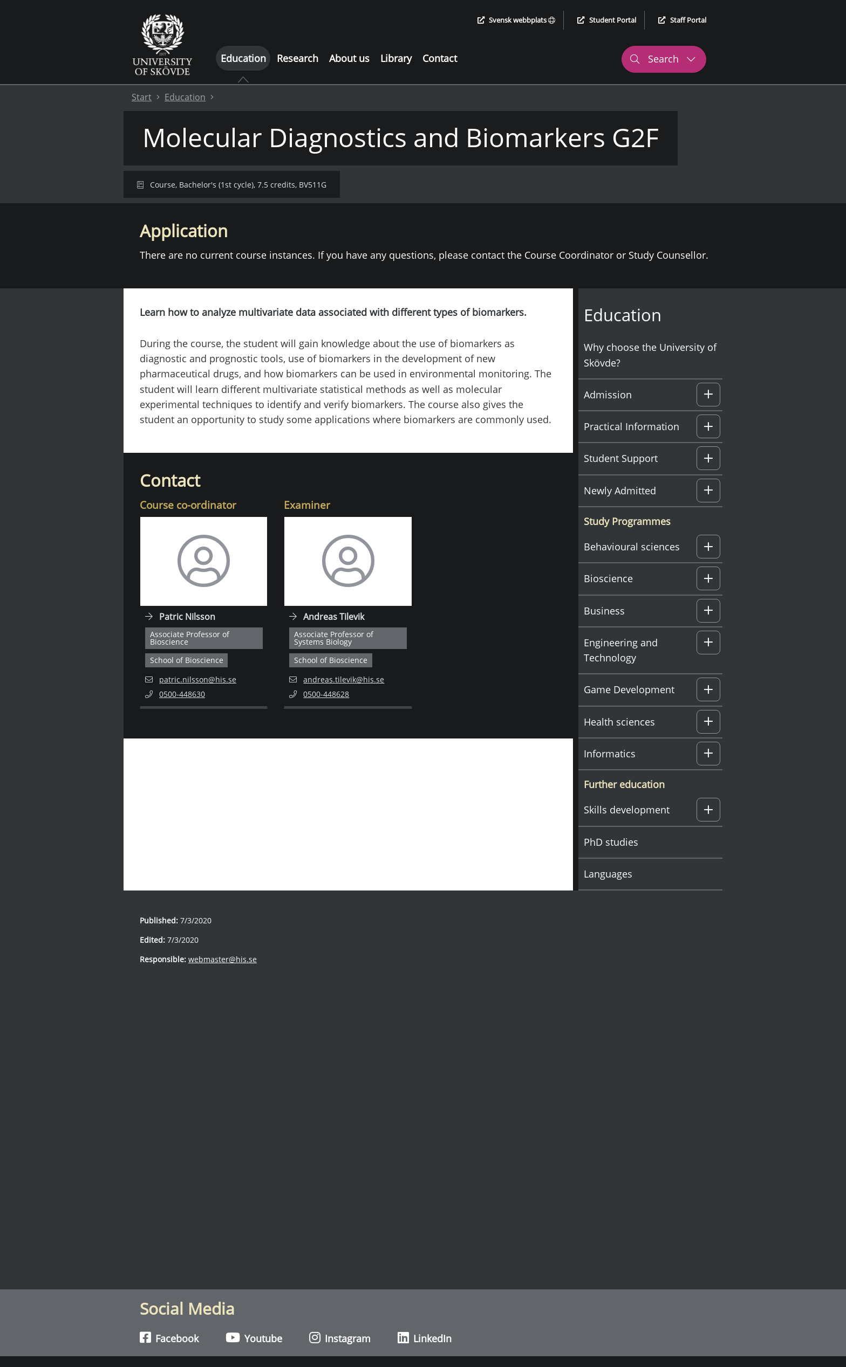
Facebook (169, 1338)
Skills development (627, 809)
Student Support (621, 458)
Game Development (629, 689)
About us (349, 58)
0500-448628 (331, 693)
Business (604, 610)
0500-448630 (187, 693)
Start (142, 97)
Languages (608, 873)
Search (662, 58)
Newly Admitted (620, 490)
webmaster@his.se (222, 959)
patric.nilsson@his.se (190, 679)
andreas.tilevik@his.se (336, 679)
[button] (708, 394)
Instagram (340, 1338)
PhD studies (611, 842)
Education (243, 58)
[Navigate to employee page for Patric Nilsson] (204, 613)
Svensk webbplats (516, 20)
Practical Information (631, 426)
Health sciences (619, 721)
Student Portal (606, 20)
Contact (439, 58)
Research (297, 58)
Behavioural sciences (632, 546)
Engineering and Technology (621, 650)
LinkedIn (425, 1338)
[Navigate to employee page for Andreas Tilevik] (348, 613)
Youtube (254, 1338)
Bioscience (608, 578)
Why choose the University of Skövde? (650, 355)
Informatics (610, 753)
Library (396, 58)
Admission (608, 394)
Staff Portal (682, 20)
